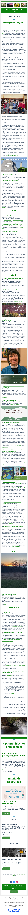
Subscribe (14, 891)
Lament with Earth (7, 215)
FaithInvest (9, 675)
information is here (16, 546)
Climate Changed (18, 483)
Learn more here (18, 445)
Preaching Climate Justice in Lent (10, 231)
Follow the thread (9, 52)
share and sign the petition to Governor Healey (15, 665)
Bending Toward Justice (8, 174)
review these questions (17, 626)
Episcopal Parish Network (9, 502)
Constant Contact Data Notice (17, 903)
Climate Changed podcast (9, 482)
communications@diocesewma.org (10, 180)
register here (5, 447)
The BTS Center (7, 220)
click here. (4, 207)
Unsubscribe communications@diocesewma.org (14, 902)
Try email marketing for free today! (14, 912)
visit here (8, 497)
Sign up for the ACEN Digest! (9, 400)
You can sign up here (14, 404)
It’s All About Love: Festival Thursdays (12, 289)
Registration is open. (18, 301)
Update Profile (8, 903)
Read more (5, 770)
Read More (6, 813)
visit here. (9, 664)
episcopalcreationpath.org (12, 155)
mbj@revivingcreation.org (15, 698)
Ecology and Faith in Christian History (11, 422)
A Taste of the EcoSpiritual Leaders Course (13, 278)
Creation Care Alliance (18, 220)
